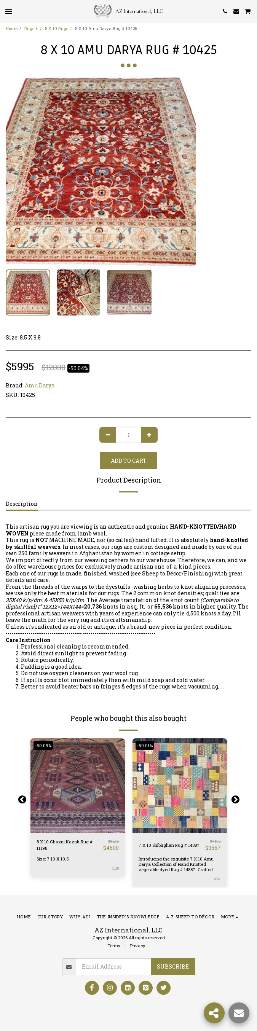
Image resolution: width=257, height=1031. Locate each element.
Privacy (137, 945)
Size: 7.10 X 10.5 (53, 859)
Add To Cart (129, 460)
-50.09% (43, 745)
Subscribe (173, 966)
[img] (77, 785)
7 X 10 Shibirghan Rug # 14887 (169, 845)
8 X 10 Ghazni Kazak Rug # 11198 (65, 845)
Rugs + (31, 28)
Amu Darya (39, 385)
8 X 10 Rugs (56, 28)
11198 (115, 868)
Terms (113, 945)
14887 (216, 879)
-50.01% (145, 745)
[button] (8, 11)
